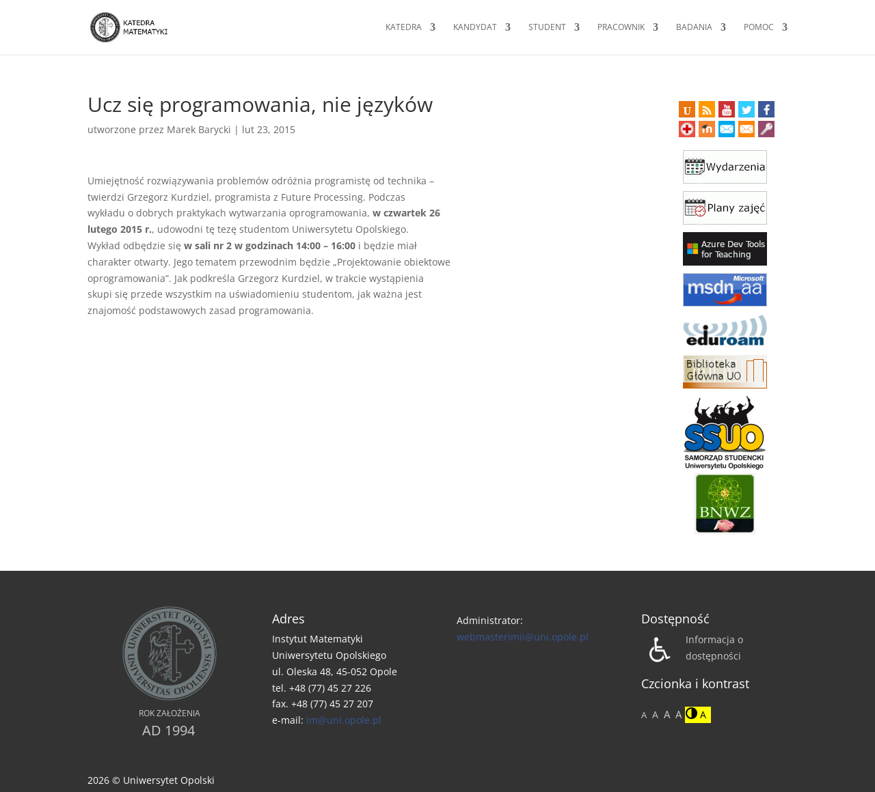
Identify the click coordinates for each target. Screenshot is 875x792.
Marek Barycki (199, 129)
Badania (694, 28)
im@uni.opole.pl (343, 719)
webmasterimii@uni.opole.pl (523, 636)
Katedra (404, 28)
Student (547, 28)
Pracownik (621, 28)
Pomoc (759, 28)
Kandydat (475, 28)
